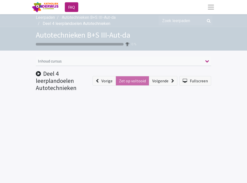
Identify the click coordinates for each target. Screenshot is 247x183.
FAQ (71, 7)
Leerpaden (45, 17)
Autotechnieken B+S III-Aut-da (83, 35)
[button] (104, 81)
